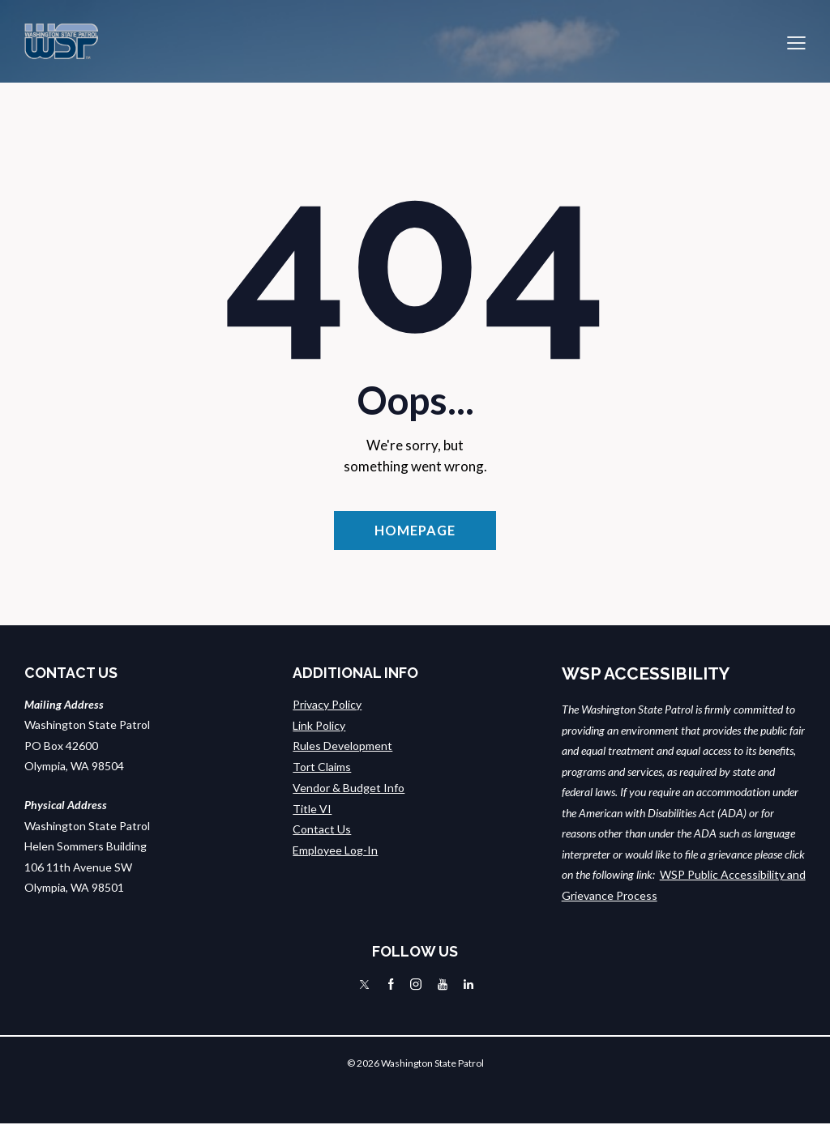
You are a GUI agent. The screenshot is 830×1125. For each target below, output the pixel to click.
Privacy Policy (327, 705)
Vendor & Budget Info (348, 788)
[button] (796, 41)
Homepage (414, 530)
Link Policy (319, 726)
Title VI (312, 809)
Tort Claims (322, 767)
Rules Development (342, 746)
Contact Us (322, 829)
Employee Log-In (335, 850)
